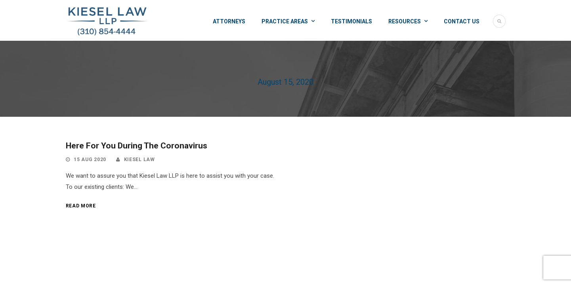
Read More (81, 206)
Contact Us (461, 21)
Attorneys (229, 21)
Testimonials (351, 21)
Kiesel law (139, 159)
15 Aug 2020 (90, 159)
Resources (404, 21)
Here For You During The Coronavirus (136, 145)
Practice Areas (285, 21)
